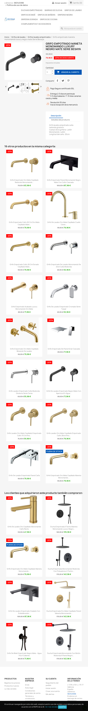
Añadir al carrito (68, 72)
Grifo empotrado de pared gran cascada (64, 349)
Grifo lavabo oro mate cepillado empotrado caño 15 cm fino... (24, 434)
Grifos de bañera (46, 15)
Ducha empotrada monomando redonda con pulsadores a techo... (64, 570)
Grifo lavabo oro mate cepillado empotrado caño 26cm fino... (64, 434)
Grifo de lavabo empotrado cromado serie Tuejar (64, 308)
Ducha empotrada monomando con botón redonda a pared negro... (63, 654)
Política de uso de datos (17, 5)
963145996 (19, 3)
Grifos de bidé (28, 15)
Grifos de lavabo (73, 10)
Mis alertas (50, 694)
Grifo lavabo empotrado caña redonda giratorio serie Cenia (24, 392)
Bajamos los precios (12, 683)
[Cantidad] (48, 72)
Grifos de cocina (48, 19)
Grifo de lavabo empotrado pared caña (24, 475)
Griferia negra (65, 15)
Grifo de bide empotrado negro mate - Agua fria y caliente (24, 654)
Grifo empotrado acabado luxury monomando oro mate (24, 308)
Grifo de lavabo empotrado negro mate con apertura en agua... (63, 392)
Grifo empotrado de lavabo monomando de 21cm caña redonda (64, 265)
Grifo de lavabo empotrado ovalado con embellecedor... (24, 612)
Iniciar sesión (51, 688)
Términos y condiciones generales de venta (32, 698)
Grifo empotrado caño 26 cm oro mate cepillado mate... (24, 223)
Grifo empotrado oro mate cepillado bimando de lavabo (24, 350)
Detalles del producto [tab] (60, 120)
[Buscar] (72, 28)
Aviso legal (29, 688)
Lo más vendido (10, 689)
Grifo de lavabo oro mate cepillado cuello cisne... (63, 223)
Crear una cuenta (53, 691)
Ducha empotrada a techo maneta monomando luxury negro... (63, 528)
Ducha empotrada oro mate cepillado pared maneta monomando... (64, 612)
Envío (27, 685)
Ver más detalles (51, 707)
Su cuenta (51, 678)
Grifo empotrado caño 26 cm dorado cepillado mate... (24, 265)
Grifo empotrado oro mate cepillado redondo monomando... (24, 181)
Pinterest (68, 80)
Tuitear (63, 80)
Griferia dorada (29, 19)
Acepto (62, 707)
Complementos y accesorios (36, 24)
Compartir (57, 80)
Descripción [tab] (56, 116)
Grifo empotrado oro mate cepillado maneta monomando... (63, 476)
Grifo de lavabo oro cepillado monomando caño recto (24, 528)
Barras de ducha (53, 10)
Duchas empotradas (31, 10)
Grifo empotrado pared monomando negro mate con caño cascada (64, 181)
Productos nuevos (11, 686)
